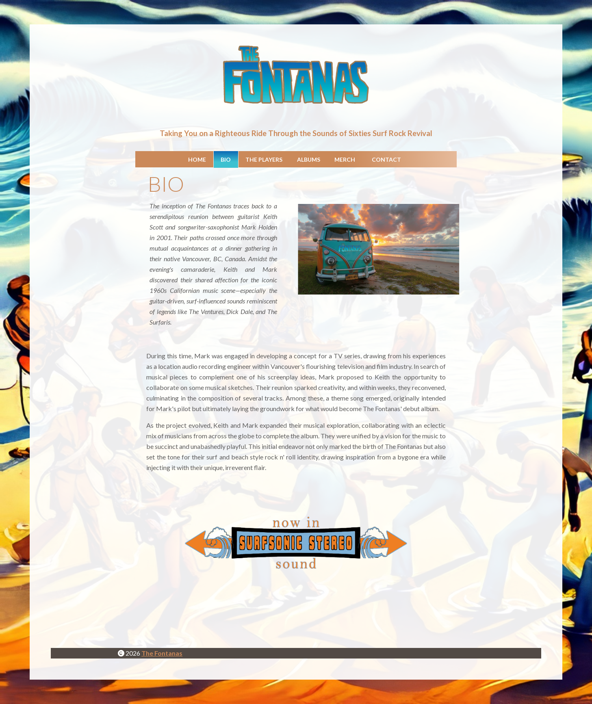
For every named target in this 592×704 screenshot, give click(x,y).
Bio (226, 159)
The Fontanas (161, 653)
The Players (263, 159)
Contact (386, 159)
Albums (308, 159)
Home (197, 159)
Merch (344, 159)
